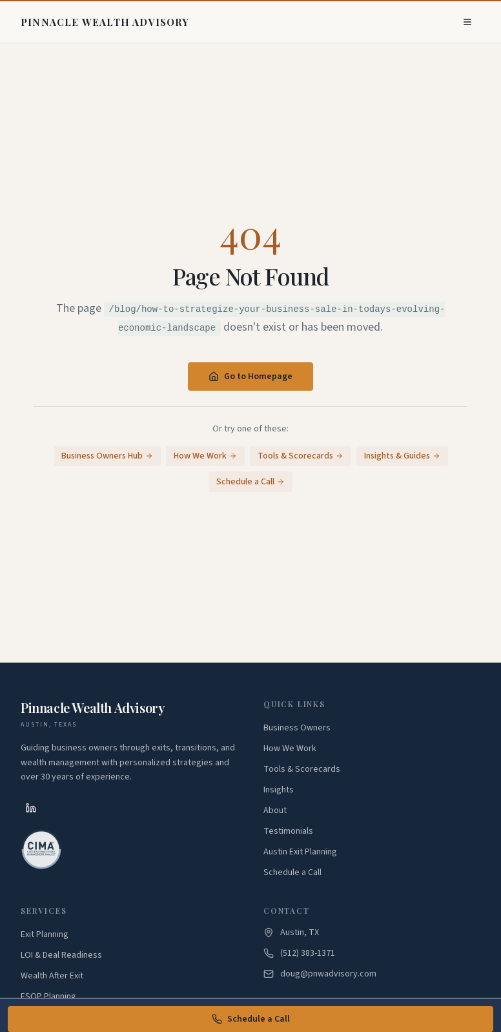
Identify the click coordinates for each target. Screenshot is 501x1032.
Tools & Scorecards (300, 455)
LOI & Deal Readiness (61, 955)
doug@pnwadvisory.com (328, 973)
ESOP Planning (48, 996)
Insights (278, 789)
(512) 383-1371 (307, 953)
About (275, 810)
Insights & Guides (402, 455)
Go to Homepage (250, 376)
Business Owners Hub (107, 455)
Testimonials (288, 831)
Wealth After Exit (52, 975)
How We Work (205, 455)
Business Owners (297, 727)
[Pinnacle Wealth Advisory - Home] (105, 22)
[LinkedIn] (31, 808)
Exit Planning (44, 934)
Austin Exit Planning (300, 851)
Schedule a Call (251, 1019)
